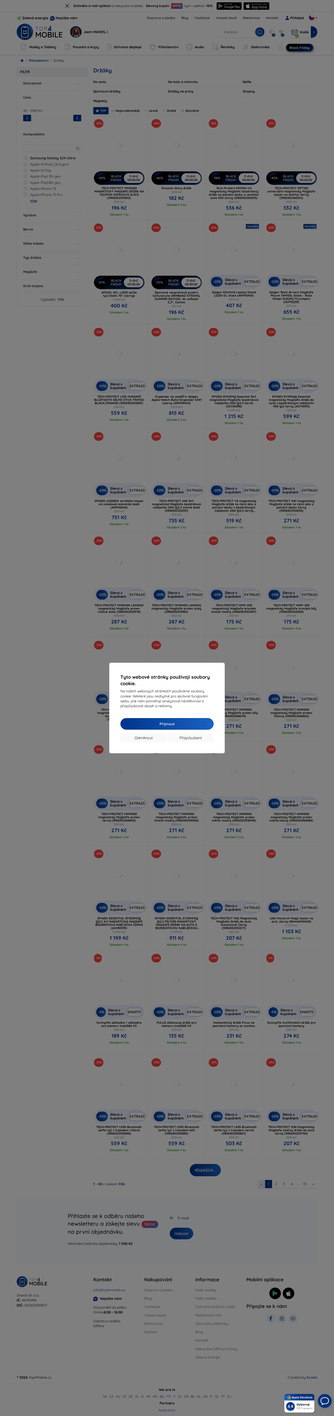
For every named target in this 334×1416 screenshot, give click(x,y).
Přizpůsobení (191, 737)
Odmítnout (144, 737)
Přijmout (167, 724)
